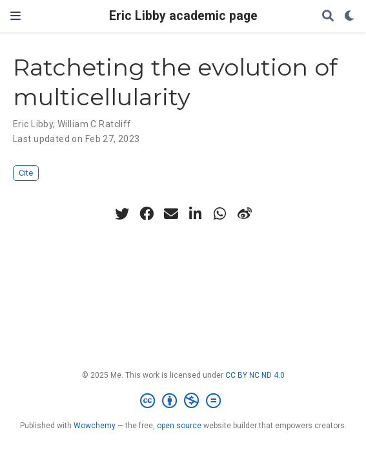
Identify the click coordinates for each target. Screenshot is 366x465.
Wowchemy (95, 425)
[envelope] (171, 213)
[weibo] (244, 213)
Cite (26, 173)
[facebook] (146, 213)
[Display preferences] (350, 16)
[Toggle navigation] (15, 16)
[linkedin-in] (195, 213)
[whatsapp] (220, 213)
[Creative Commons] (183, 401)
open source (179, 425)
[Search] (328, 16)
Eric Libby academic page (183, 15)
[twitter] (122, 213)
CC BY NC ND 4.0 (255, 375)
